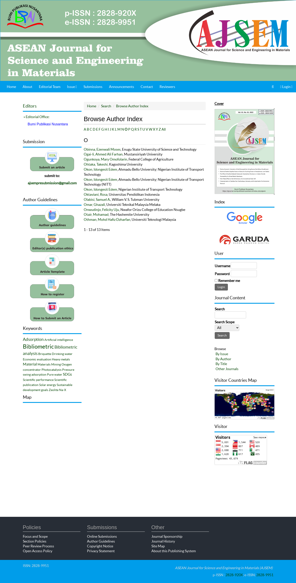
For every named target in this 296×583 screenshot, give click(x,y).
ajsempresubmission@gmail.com (52, 183)
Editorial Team (49, 87)
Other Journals (227, 369)
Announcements (121, 87)
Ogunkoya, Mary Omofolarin (105, 159)
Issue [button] (72, 87)
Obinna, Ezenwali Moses (102, 149)
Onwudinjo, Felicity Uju (101, 210)
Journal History (163, 541)
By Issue (222, 354)
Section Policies (34, 541)
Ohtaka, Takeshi (96, 164)
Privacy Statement (101, 551)
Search (106, 106)
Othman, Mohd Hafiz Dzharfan (107, 219)
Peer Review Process (38, 546)
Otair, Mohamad (96, 214)
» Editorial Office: (36, 117)
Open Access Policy (37, 551)
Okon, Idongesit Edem (100, 169)
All (164, 129)
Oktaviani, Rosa (95, 194)
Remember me (229, 281)
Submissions (93, 87)
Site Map (158, 546)
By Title (221, 364)
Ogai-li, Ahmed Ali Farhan (103, 154)
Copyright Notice (100, 546)
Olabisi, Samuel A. (97, 199)
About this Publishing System (173, 551)
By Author (223, 359)
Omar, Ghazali (94, 205)
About (27, 87)
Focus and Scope (35, 536)
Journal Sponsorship (166, 536)
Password (222, 274)
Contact (147, 87)
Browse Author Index (132, 106)
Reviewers (167, 87)
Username (222, 266)
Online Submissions (102, 536)
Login (286, 87)
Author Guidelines (101, 541)
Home (11, 87)
